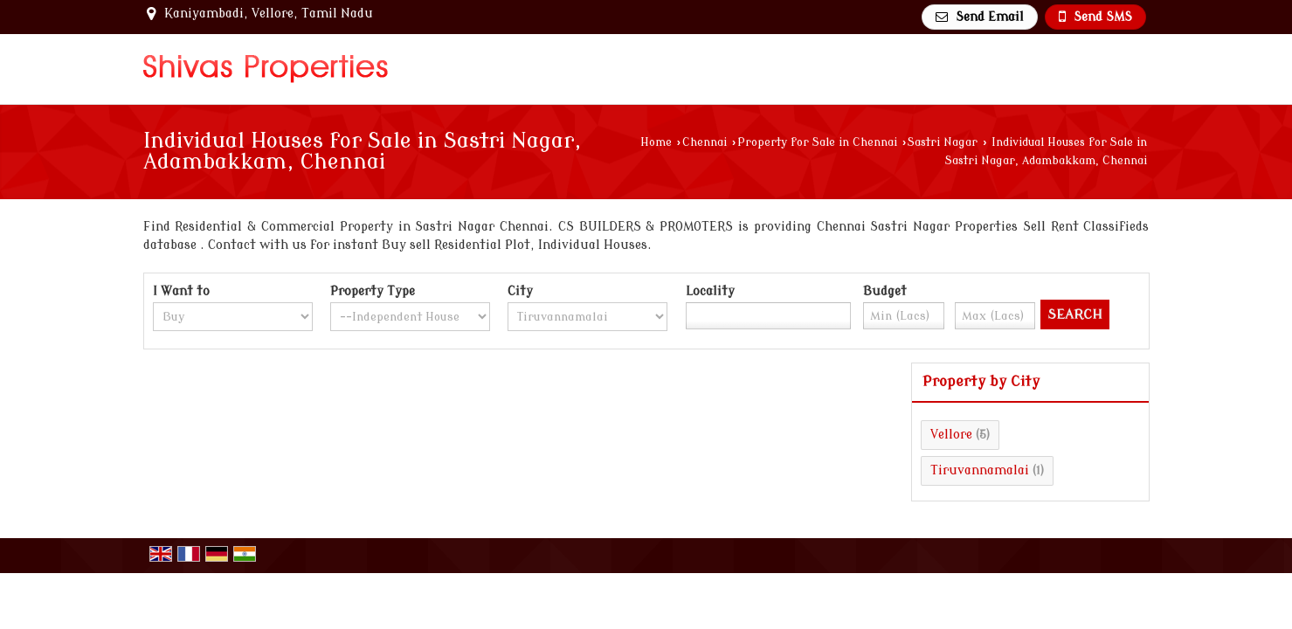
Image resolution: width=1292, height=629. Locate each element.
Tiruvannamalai (979, 470)
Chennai (704, 142)
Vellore (951, 434)
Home (656, 142)
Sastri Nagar (943, 142)
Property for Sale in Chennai (817, 142)
